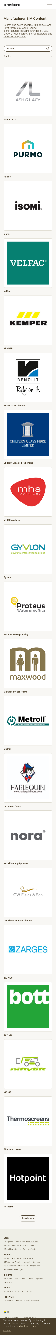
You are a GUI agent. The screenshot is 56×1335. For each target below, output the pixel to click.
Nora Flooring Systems (16, 863)
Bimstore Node (29, 1249)
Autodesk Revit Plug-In (13, 1269)
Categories (8, 1242)
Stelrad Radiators (38, 33)
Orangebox (36, 30)
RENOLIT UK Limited (14, 405)
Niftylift (7, 1092)
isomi (7, 234)
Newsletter (8, 1301)
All (5, 1279)
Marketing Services (32, 1262)
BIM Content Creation (13, 1262)
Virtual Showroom (11, 1246)
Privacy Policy (30, 1317)
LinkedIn (18, 1301)
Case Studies (19, 1279)
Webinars (8, 1282)
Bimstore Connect (28, 1246)
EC (6, 1312)
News (9, 1279)
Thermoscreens (12, 1149)
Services (15, 1258)
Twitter (26, 1301)
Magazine (39, 1279)
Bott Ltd (8, 1035)
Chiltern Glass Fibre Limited (18, 463)
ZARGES (8, 978)
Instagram (35, 1301)
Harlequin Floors (12, 806)
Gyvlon (7, 577)
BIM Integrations (33, 1266)
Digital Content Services (14, 1266)
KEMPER (8, 348)
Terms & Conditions (12, 1317)
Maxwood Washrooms (15, 692)
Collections (20, 1242)
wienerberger (20, 33)
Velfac (7, 291)
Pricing (7, 1258)
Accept (7, 1330)
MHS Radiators (12, 520)
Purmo (7, 177)
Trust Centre (26, 1292)
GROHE (8, 33)
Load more (28, 1218)
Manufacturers (32, 1242)
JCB (46, 30)
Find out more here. (26, 1326)
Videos (30, 1279)
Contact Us (15, 1292)
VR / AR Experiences (12, 1249)
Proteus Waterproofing (16, 634)
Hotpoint (8, 1206)
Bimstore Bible (26, 1258)
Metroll (7, 749)
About (6, 1292)
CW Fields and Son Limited (18, 920)
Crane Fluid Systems (15, 36)
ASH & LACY (10, 119)
